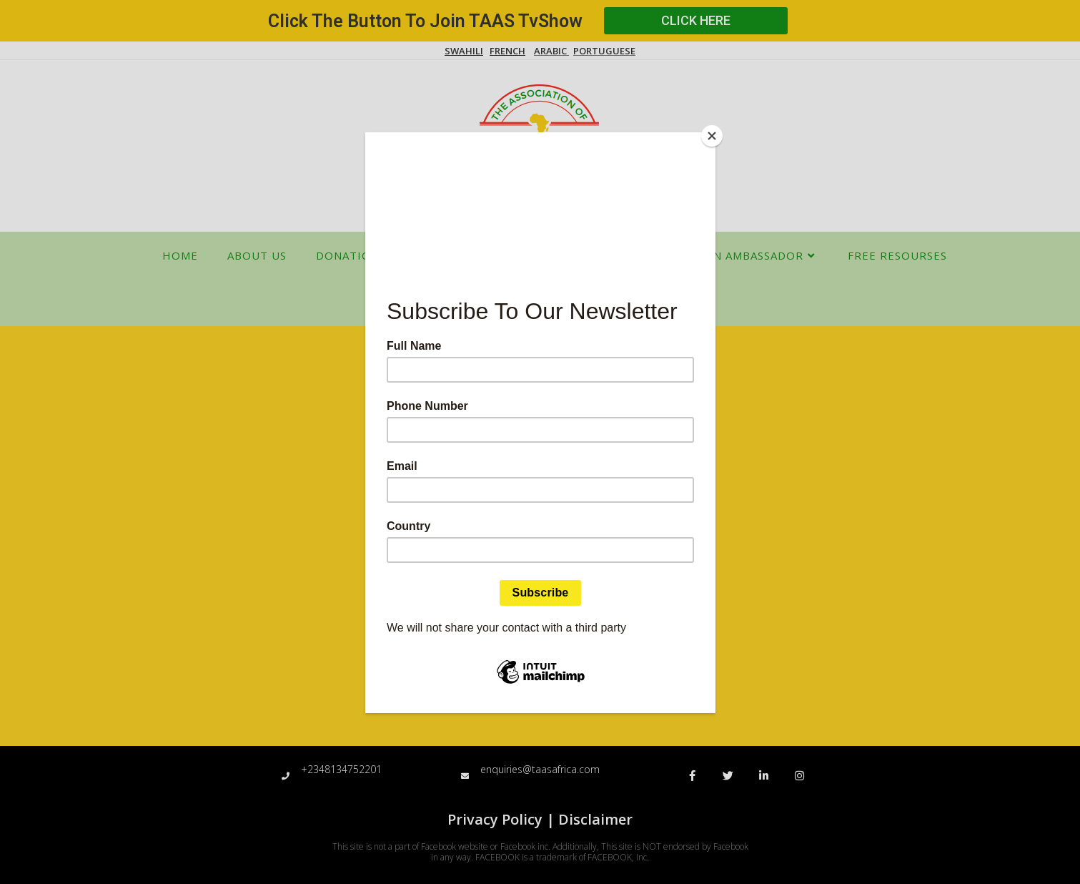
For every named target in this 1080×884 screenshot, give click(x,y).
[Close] (712, 136)
